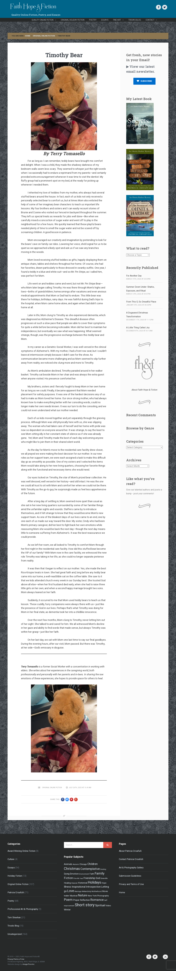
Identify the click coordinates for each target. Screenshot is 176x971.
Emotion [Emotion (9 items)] (74, 873)
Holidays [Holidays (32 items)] (94, 882)
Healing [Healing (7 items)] (67, 883)
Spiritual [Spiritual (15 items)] (100, 905)
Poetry (93, 20)
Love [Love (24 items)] (70, 891)
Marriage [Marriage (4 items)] (78, 891)
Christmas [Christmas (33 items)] (72, 869)
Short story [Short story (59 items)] (85, 905)
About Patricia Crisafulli (130, 851)
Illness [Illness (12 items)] (67, 886)
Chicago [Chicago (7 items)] (83, 864)
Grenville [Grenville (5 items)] (104, 878)
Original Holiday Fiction (72, 20)
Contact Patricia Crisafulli (131, 859)
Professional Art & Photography (23, 909)
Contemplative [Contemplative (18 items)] (90, 869)
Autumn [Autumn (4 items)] (76, 864)
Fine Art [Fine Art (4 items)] (76, 878)
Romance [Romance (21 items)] (97, 899)
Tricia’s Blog (134, 20)
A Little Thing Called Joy (138, 327)
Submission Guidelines (130, 876)
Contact (150, 20)
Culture (11, 859)
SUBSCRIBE (144, 81)
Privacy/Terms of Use (16, 959)
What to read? (137, 248)
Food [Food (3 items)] (81, 878)
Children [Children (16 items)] (92, 864)
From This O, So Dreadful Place (141, 301)
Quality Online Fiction (42, 20)
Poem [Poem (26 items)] (68, 900)
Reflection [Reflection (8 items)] (85, 900)
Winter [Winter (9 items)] (67, 909)
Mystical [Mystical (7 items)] (73, 895)
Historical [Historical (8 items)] (82, 883)
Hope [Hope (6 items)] (104, 883)
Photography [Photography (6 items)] (103, 895)
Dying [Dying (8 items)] (66, 873)
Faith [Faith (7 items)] (92, 874)
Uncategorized (15, 934)
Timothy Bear (64, 55)
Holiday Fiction (15, 876)
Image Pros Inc (28, 964)
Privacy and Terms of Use (131, 884)
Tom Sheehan (14, 917)
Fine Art (117, 20)
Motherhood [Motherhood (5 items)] (97, 891)
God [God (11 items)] (98, 878)
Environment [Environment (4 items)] (84, 874)
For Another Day (134, 275)
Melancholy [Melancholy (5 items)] (86, 891)
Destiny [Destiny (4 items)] (103, 869)
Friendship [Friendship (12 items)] (89, 878)
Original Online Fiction (44, 36)
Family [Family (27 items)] (99, 873)
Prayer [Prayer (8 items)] (76, 900)
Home (27, 36)
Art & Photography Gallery (131, 867)
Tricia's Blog (13, 925)
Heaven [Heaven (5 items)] (74, 883)
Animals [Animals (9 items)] (68, 864)
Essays (104, 20)
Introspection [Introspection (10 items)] (93, 886)
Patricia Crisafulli (16, 892)
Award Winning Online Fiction (21, 851)
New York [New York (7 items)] (92, 895)
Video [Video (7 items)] (108, 905)
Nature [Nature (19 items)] (82, 895)
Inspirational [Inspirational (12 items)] (79, 886)
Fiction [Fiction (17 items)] (68, 878)
